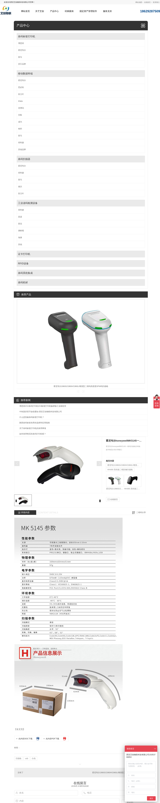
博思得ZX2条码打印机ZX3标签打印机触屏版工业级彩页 (42, 406)
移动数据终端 (25, 73)
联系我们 (156, 2)
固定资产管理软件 (88, 11)
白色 (34, 758)
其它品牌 (22, 64)
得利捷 (21, 142)
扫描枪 (18, 758)
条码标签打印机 (26, 36)
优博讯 (21, 108)
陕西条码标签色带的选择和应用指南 (34, 423)
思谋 (20, 217)
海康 (20, 237)
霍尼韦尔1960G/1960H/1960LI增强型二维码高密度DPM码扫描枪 (81, 386)
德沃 (20, 186)
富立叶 (21, 94)
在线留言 (147, 2)
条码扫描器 (24, 159)
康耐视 (21, 231)
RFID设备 (23, 263)
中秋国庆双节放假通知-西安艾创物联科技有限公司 (40, 412)
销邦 (20, 129)
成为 (20, 122)
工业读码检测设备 (28, 203)
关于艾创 (39, 11)
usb (26, 758)
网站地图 (138, 2)
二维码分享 (141, 512)
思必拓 (21, 87)
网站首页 (25, 11)
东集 (20, 115)
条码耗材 (23, 282)
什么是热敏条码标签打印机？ (31, 417)
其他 (20, 244)
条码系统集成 (25, 273)
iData (20, 101)
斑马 (20, 57)
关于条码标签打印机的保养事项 (32, 428)
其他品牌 (22, 149)
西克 (20, 224)
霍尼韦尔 (22, 50)
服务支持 (107, 11)
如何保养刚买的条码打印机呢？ (32, 434)
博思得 (21, 43)
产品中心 (54, 11)
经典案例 (69, 11)
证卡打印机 (24, 254)
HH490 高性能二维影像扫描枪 (120, 469)
